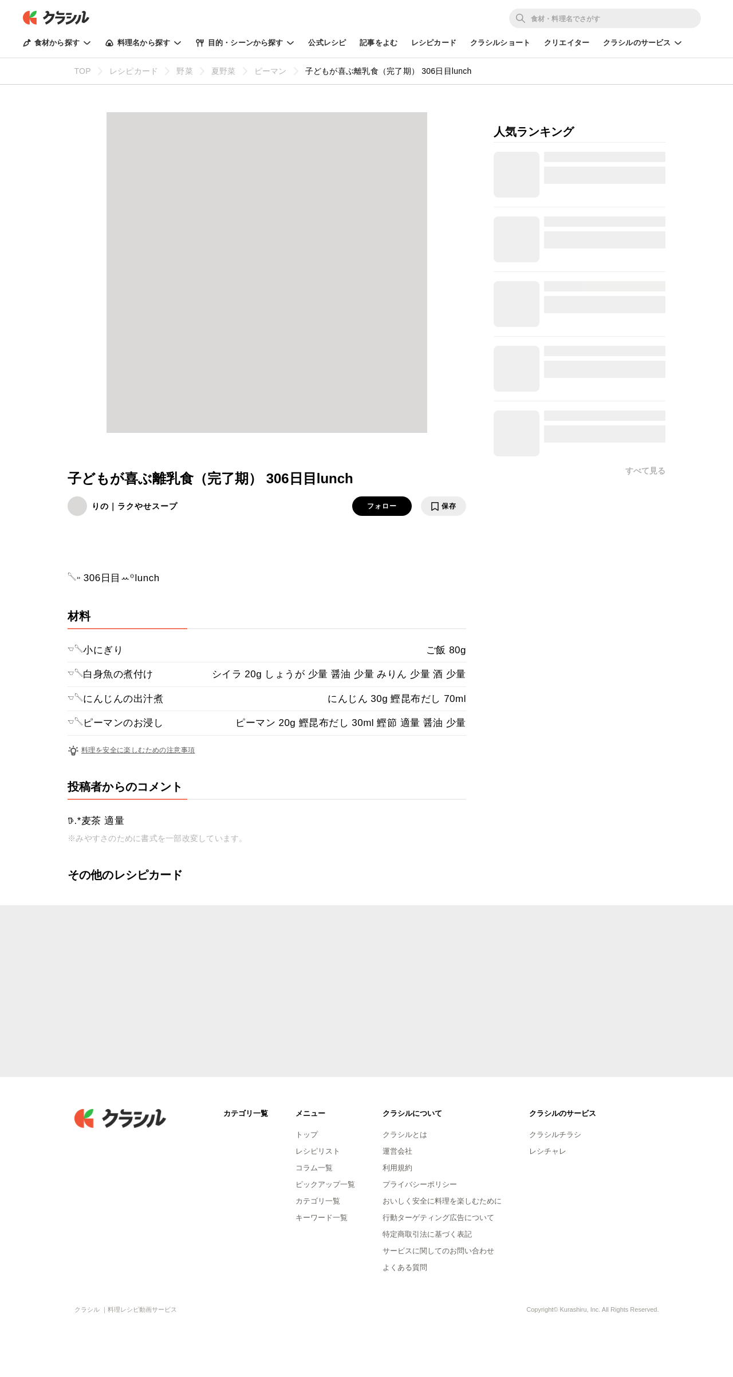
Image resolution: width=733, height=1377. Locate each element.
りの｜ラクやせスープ (135, 506)
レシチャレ (547, 1151)
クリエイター (566, 42)
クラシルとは (405, 1134)
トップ (306, 1134)
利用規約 (397, 1167)
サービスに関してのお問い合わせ (438, 1250)
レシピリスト (317, 1151)
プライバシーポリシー (420, 1184)
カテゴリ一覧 (317, 1201)
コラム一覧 (314, 1167)
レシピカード (433, 42)
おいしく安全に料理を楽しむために (442, 1201)
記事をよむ (378, 42)
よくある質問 (405, 1267)
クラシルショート (500, 42)
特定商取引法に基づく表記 (427, 1234)
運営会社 (397, 1151)
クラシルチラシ (555, 1134)
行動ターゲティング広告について (438, 1217)
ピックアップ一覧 (325, 1184)
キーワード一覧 (321, 1217)
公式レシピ (327, 42)
